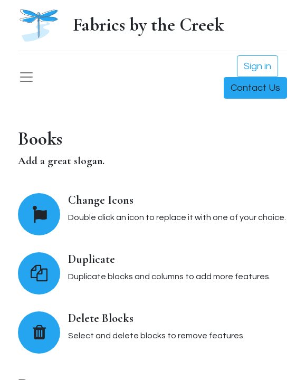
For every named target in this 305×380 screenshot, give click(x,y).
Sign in (257, 66)
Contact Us (255, 88)
